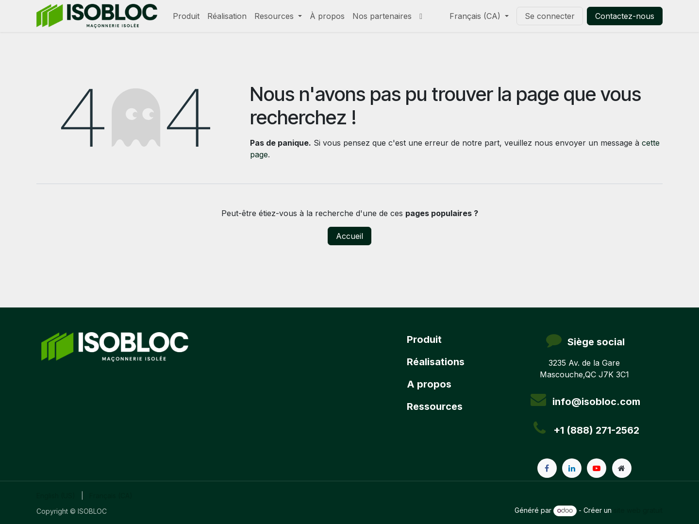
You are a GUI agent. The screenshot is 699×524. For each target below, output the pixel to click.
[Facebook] (547, 468)
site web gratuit (638, 510)
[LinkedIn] (572, 468)
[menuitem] (186, 16)
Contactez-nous (624, 16)
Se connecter (550, 16)
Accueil (349, 236)
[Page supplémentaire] (622, 468)
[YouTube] (596, 468)
